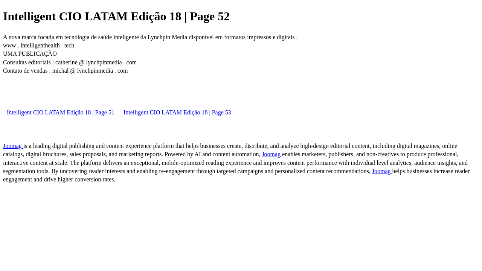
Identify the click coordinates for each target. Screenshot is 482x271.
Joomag (13, 146)
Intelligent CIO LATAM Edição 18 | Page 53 (177, 112)
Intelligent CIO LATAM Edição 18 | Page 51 (60, 112)
